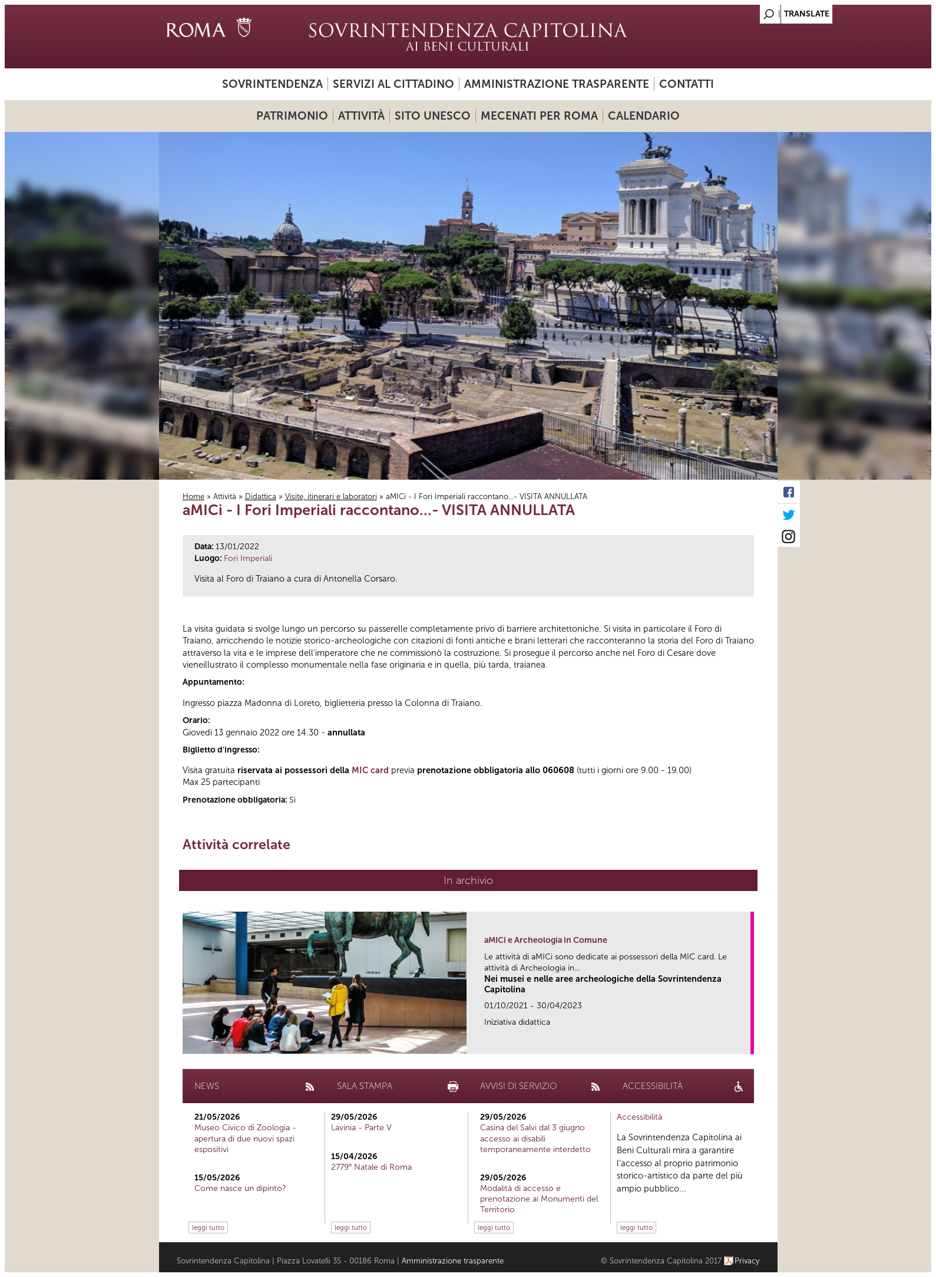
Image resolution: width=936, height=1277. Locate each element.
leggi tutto (208, 1227)
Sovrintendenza (272, 84)
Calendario (644, 116)
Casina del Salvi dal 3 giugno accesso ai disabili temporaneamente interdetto (535, 1138)
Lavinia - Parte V (361, 1128)
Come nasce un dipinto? (240, 1188)
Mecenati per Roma (539, 116)
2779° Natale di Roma (371, 1167)
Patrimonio (292, 116)
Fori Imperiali (248, 558)
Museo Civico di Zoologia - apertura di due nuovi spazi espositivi (245, 1138)
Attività (361, 116)
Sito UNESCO (433, 116)
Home (193, 496)
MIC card (370, 770)
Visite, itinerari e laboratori (331, 496)
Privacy (747, 1260)
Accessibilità (639, 1117)
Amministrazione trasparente (556, 84)
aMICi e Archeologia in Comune (545, 940)
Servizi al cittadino (393, 84)
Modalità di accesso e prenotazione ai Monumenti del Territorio (539, 1199)
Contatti (686, 84)
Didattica (260, 496)
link (745, 1042)
